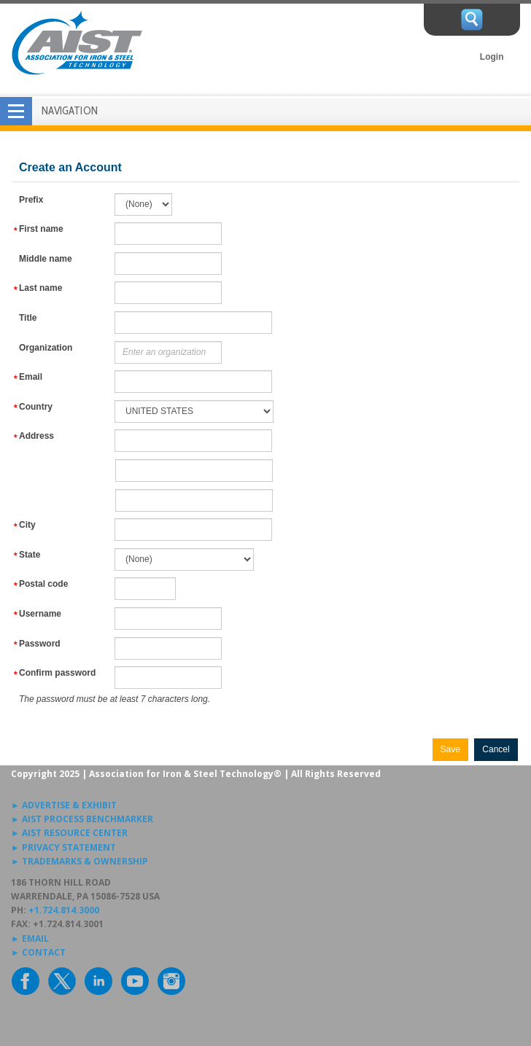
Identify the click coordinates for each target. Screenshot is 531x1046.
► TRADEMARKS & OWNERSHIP (79, 861)
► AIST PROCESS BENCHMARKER (82, 819)
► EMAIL (30, 938)
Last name (40, 288)
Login (492, 57)
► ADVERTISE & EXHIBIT (64, 805)
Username (40, 614)
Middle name (45, 259)
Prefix (31, 200)
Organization (45, 348)
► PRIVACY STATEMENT (63, 847)
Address (36, 436)
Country (36, 407)
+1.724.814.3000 (63, 910)
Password (40, 644)
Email (30, 377)
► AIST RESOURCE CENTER (69, 833)
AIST (76, 43)
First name (41, 229)
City (27, 525)
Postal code (43, 584)
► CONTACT (38, 952)
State (29, 555)
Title (27, 318)
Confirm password (57, 673)
